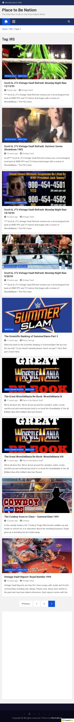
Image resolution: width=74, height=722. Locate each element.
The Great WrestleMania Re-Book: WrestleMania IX (33, 396)
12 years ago (11, 521)
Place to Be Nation (19, 10)
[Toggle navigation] (13, 21)
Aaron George (27, 340)
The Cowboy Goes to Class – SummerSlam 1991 (31, 516)
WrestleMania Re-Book (14, 389)
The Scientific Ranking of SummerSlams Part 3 (31, 336)
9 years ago (10, 90)
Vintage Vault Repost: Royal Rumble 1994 (27, 576)
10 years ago (11, 153)
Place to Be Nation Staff (31, 400)
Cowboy (24, 521)
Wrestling (22, 76)
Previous (26, 603)
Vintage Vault (10, 76)
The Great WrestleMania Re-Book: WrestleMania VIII (34, 456)
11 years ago (11, 340)
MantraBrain (56, 718)
